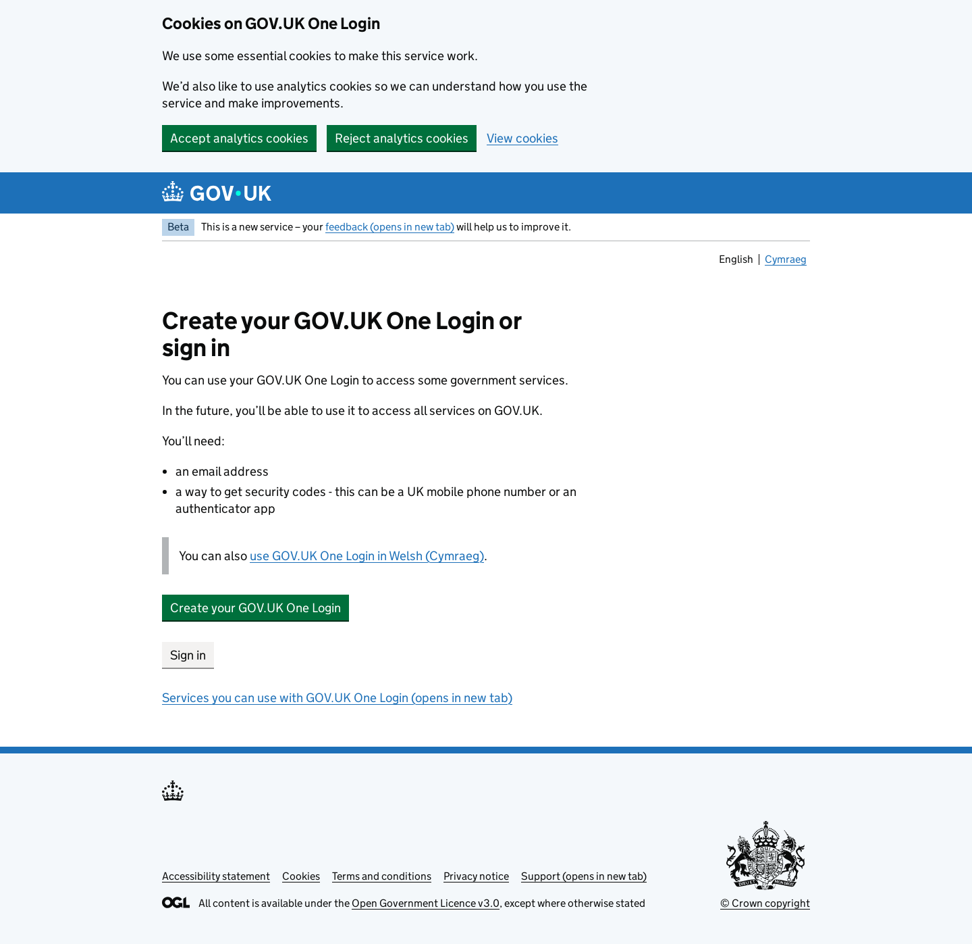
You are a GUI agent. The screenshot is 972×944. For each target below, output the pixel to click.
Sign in (188, 655)
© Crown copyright (765, 903)
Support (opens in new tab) (584, 876)
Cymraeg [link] (785, 261)
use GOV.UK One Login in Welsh (367, 556)
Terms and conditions (381, 876)
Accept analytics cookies (239, 138)
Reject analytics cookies (401, 138)
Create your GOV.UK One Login (255, 608)
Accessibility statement (216, 876)
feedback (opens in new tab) (389, 226)
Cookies (301, 876)
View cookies (522, 138)
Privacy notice (476, 876)
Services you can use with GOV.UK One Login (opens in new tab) (337, 697)
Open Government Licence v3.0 (426, 903)
